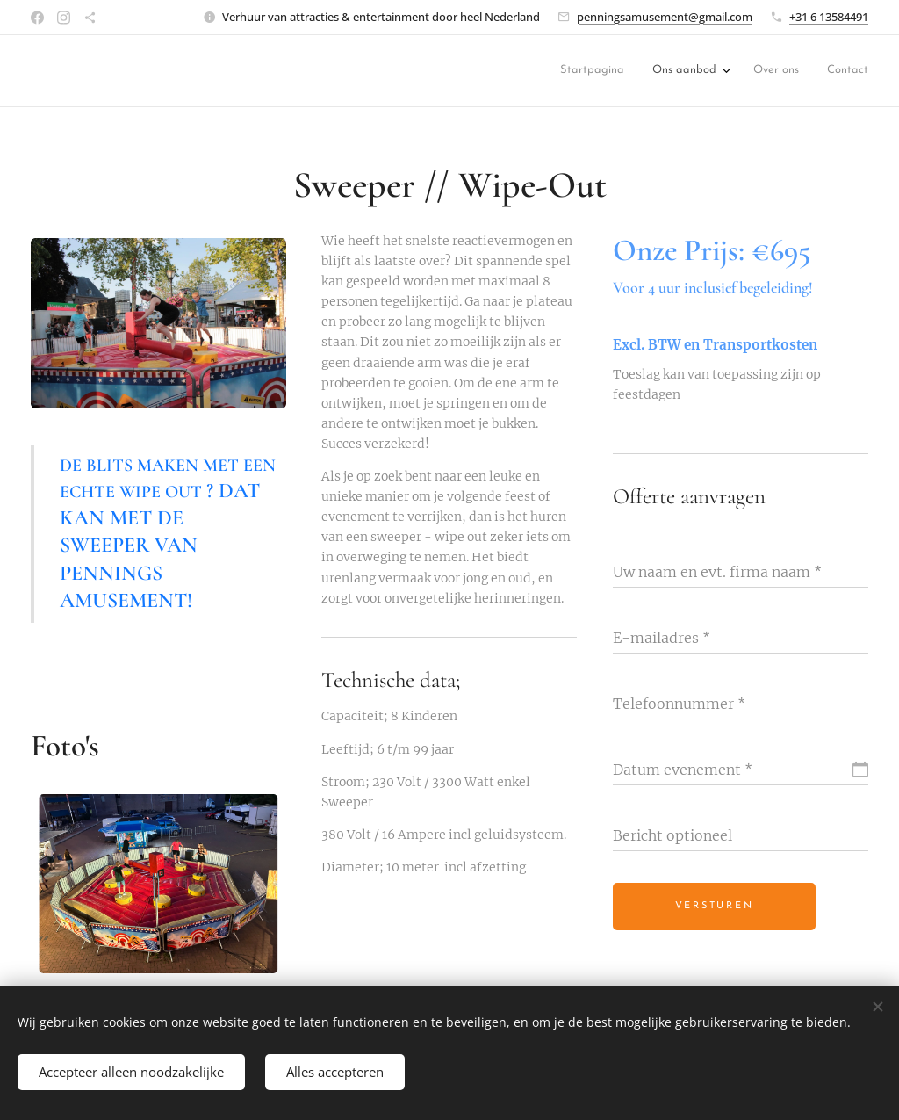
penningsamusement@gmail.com (664, 17)
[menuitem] (608, 71)
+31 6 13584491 (828, 17)
